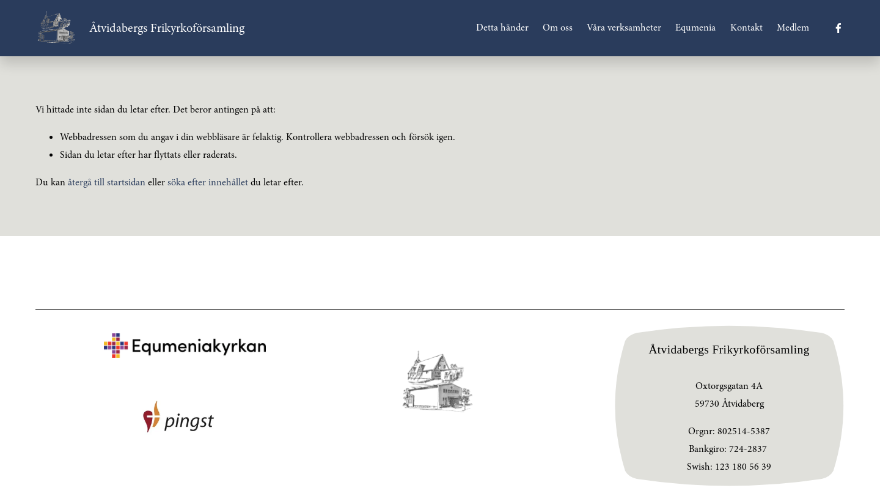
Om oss (558, 27)
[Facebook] (838, 28)
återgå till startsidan (106, 182)
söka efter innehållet (207, 182)
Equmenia (695, 27)
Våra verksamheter (624, 27)
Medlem (793, 27)
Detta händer (502, 27)
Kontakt (746, 27)
